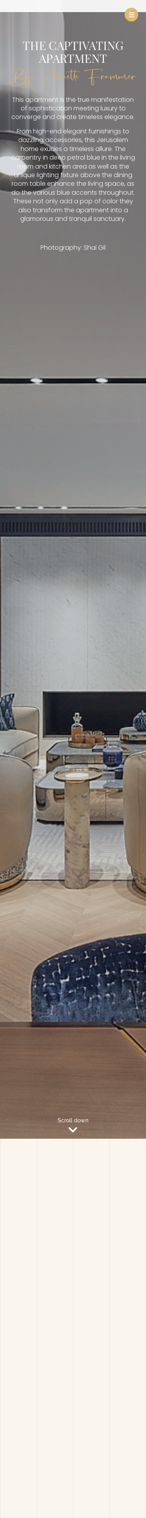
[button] (131, 14)
